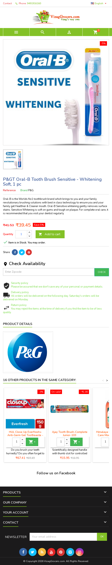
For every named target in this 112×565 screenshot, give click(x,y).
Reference (9, 190)
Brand (24, 190)
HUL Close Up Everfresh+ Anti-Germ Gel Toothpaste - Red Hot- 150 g (25, 435)
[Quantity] (21, 234)
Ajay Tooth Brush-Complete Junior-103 (69, 433)
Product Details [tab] (17, 324)
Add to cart (49, 234)
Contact (7, 3)
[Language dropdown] (99, 3)
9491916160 (34, 3)
